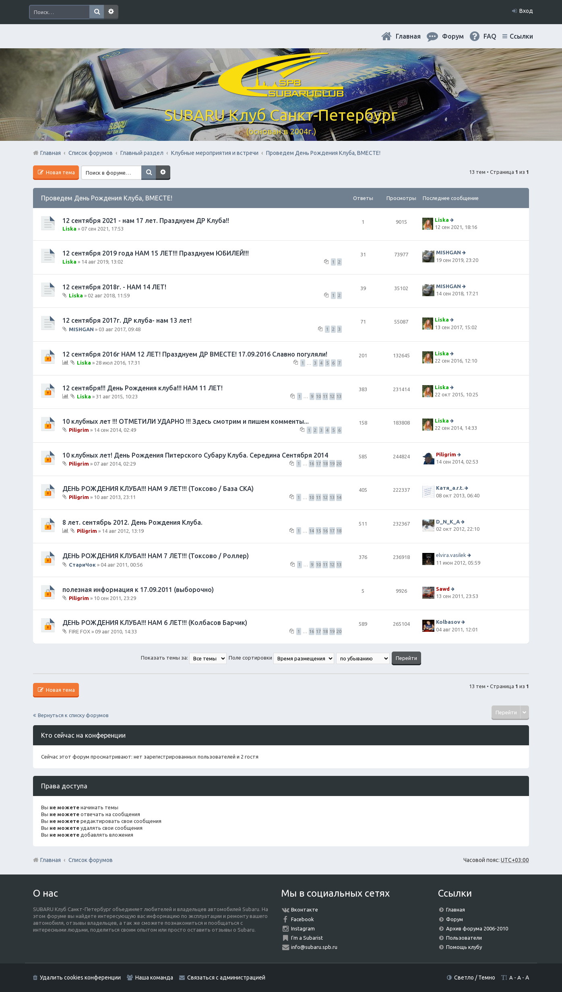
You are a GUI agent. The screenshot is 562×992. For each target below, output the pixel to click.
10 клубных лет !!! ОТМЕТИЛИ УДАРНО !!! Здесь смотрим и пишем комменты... (185, 421)
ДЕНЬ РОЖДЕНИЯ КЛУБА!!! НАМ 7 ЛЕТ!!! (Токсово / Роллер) (155, 555)
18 (325, 463)
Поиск (96, 12)
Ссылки (521, 36)
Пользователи (464, 937)
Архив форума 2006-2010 (477, 928)
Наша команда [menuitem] (154, 977)
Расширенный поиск (111, 12)
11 (325, 396)
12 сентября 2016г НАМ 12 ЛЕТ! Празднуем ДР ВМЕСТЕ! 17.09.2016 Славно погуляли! (194, 354)
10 (318, 396)
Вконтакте (304, 909)
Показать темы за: (184, 657)
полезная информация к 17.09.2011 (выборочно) (138, 589)
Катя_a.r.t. (449, 488)
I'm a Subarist (307, 937)
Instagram (303, 928)
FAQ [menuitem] (489, 36)
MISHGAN (448, 253)
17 (318, 463)
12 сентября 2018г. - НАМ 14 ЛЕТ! (114, 287)
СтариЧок (82, 564)
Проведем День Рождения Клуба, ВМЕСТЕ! (106, 198)
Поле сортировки (281, 657)
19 (332, 463)
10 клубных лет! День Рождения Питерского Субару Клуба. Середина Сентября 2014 (195, 455)
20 (339, 463)
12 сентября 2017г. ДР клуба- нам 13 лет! (127, 320)
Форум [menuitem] (453, 36)
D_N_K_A (448, 521)
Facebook (302, 919)
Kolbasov (448, 622)
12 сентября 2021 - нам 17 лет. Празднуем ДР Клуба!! (145, 220)
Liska (69, 228)
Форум (454, 919)
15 (318, 530)
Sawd (443, 589)
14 (339, 497)
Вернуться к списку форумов (73, 715)
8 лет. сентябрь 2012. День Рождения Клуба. (132, 522)
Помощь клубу (464, 947)
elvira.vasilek (451, 555)
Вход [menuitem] (526, 11)
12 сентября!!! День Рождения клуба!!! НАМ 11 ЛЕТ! (142, 388)
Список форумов (90, 860)
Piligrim (79, 430)
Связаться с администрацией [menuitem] (226, 977)
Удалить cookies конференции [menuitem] (80, 977)
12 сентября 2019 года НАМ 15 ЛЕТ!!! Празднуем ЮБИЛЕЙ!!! (155, 253)
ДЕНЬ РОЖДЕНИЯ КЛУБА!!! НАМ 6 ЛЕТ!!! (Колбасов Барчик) (154, 622)
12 (332, 396)
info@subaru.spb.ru (314, 947)
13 (339, 396)
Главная (408, 36)
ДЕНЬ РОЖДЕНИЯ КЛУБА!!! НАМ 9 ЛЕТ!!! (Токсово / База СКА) (158, 488)
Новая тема (60, 172)
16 (311, 463)
